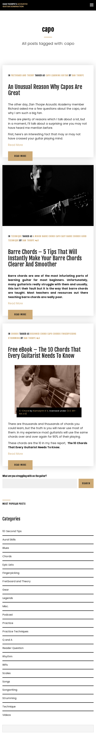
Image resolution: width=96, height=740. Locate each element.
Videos (6, 715)
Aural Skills (9, 539)
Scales (6, 673)
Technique (16, 236)
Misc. (5, 606)
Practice (7, 623)
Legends (7, 598)
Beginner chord (38, 334)
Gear (5, 590)
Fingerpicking (10, 573)
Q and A (7, 640)
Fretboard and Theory (22, 75)
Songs (6, 681)
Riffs (5, 665)
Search (86, 483)
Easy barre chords (71, 236)
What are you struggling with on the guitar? (24, 476)
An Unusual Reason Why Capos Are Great (45, 90)
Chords (15, 334)
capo (48, 75)
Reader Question (13, 648)
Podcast (7, 615)
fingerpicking (68, 334)
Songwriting (9, 690)
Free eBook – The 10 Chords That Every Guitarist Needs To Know (44, 352)
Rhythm (7, 656)
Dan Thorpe (78, 75)
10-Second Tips (12, 531)
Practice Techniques (15, 631)
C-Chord (24, 410)
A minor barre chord (44, 236)
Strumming (14, 338)
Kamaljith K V (40, 410)
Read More (15, 145)
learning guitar (59, 75)
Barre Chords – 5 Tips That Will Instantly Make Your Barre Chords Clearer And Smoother (45, 258)
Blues (5, 548)
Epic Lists (8, 565)
